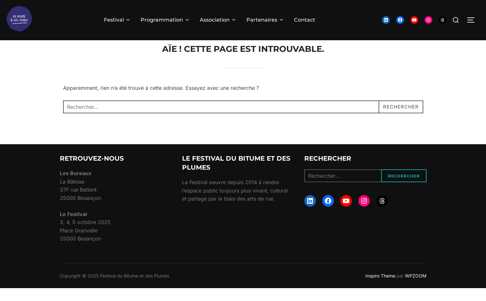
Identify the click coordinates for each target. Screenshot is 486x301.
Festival (117, 20)
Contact (304, 20)
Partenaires (265, 20)
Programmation (165, 20)
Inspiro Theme (380, 288)
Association (218, 20)
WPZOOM (415, 288)
